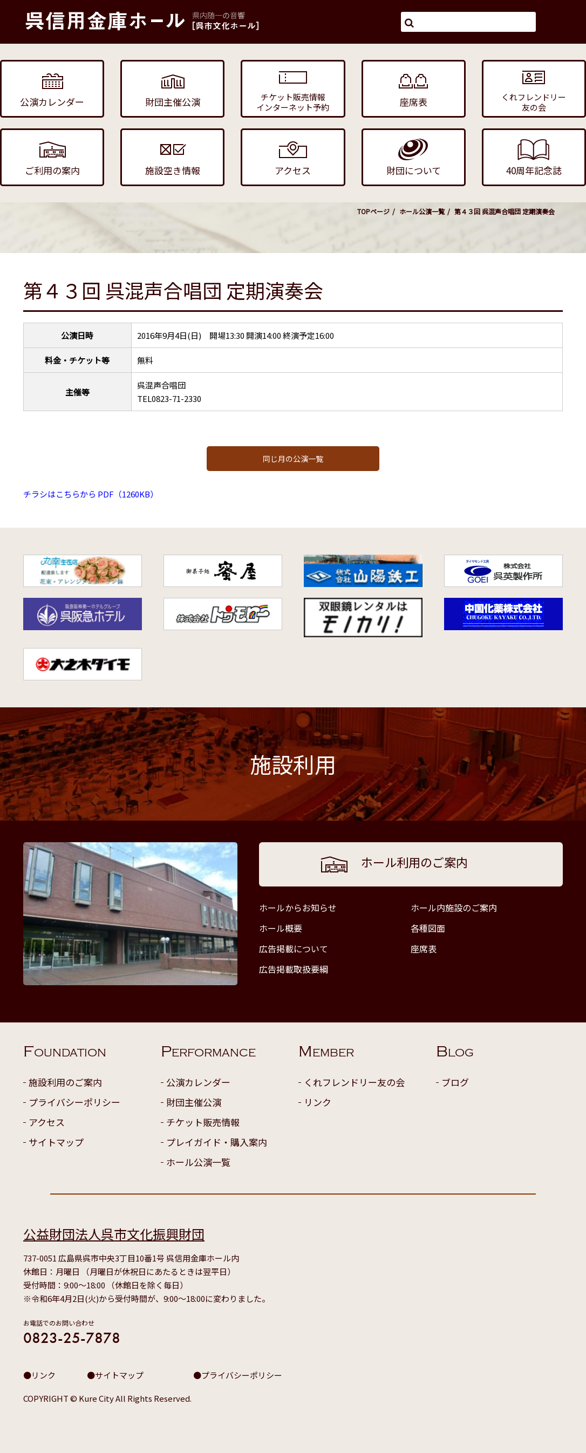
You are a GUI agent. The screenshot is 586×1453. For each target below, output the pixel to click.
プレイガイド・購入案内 (216, 1142)
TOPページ (373, 211)
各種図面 (428, 928)
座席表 (424, 948)
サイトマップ (56, 1142)
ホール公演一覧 (422, 211)
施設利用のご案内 (65, 1082)
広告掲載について (293, 948)
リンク (317, 1102)
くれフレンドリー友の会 (354, 1082)
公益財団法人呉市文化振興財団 (114, 1233)
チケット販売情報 (203, 1122)
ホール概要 (280, 928)
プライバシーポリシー (74, 1102)
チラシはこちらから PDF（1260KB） (90, 494)
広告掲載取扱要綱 (293, 969)
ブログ (455, 1082)
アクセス (47, 1122)
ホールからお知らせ (298, 907)
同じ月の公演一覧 (293, 458)
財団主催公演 (193, 1102)
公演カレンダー (198, 1082)
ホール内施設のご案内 (454, 907)
